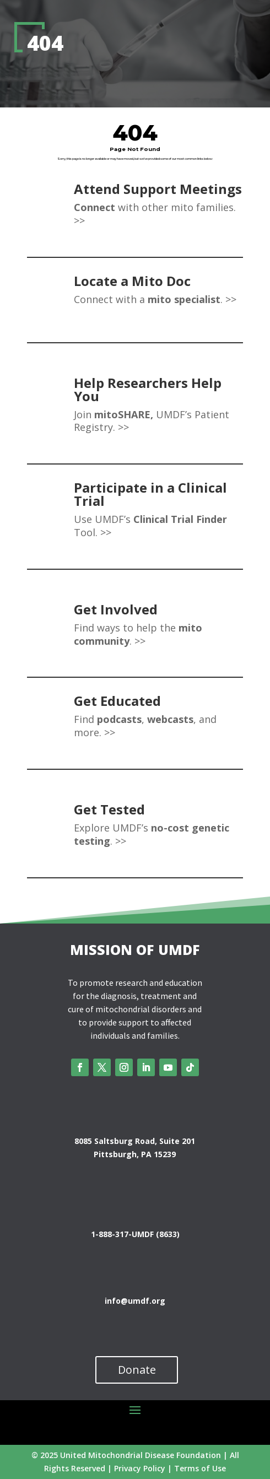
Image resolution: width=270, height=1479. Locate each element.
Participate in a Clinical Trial (150, 494)
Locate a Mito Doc (132, 281)
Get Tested (109, 809)
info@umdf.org (135, 1301)
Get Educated (117, 701)
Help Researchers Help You (148, 389)
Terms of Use (200, 1468)
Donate (137, 1369)
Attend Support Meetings (158, 189)
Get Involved (116, 609)
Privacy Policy (139, 1468)
